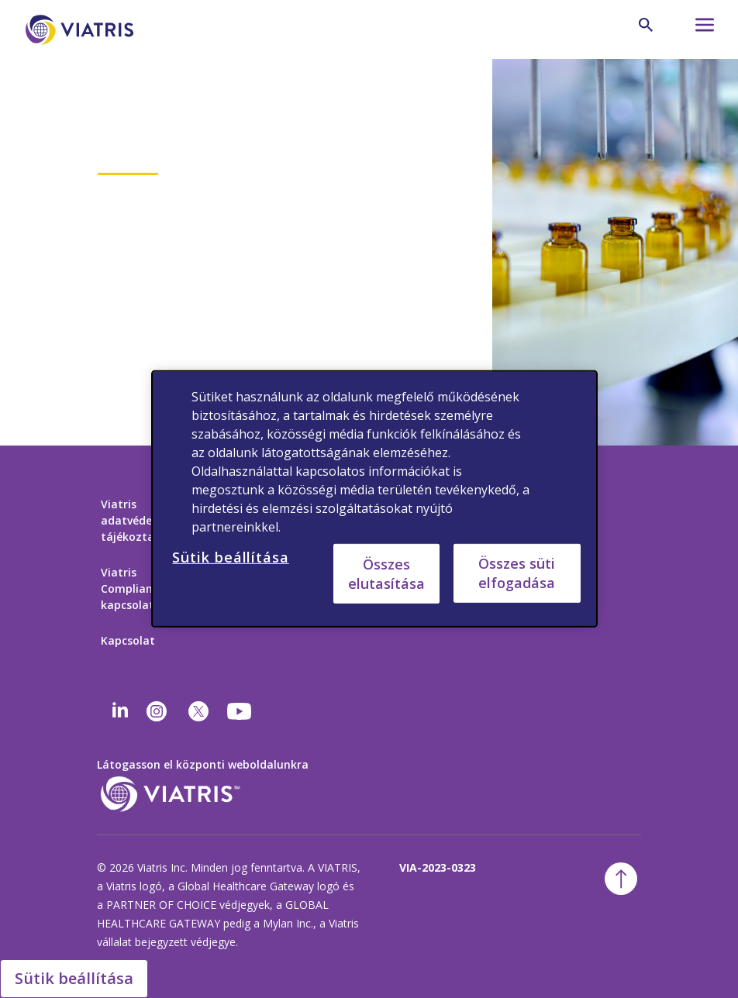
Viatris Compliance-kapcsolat (135, 588)
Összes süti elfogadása (516, 573)
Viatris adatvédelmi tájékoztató (135, 520)
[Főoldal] (82, 30)
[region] (374, 499)
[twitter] (198, 711)
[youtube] (240, 711)
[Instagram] (156, 711)
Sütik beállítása (74, 978)
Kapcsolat (128, 640)
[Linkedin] (120, 711)
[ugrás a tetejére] (621, 879)
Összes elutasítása (386, 573)
